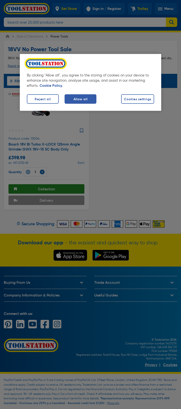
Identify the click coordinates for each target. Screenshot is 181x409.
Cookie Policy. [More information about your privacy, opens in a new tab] (51, 85)
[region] (90, 82)
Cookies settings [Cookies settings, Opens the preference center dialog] (137, 99)
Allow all (80, 99)
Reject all (43, 99)
